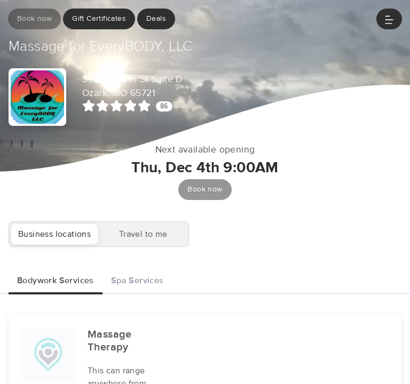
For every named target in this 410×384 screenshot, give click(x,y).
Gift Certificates (99, 18)
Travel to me (143, 234)
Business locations (54, 234)
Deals (156, 18)
